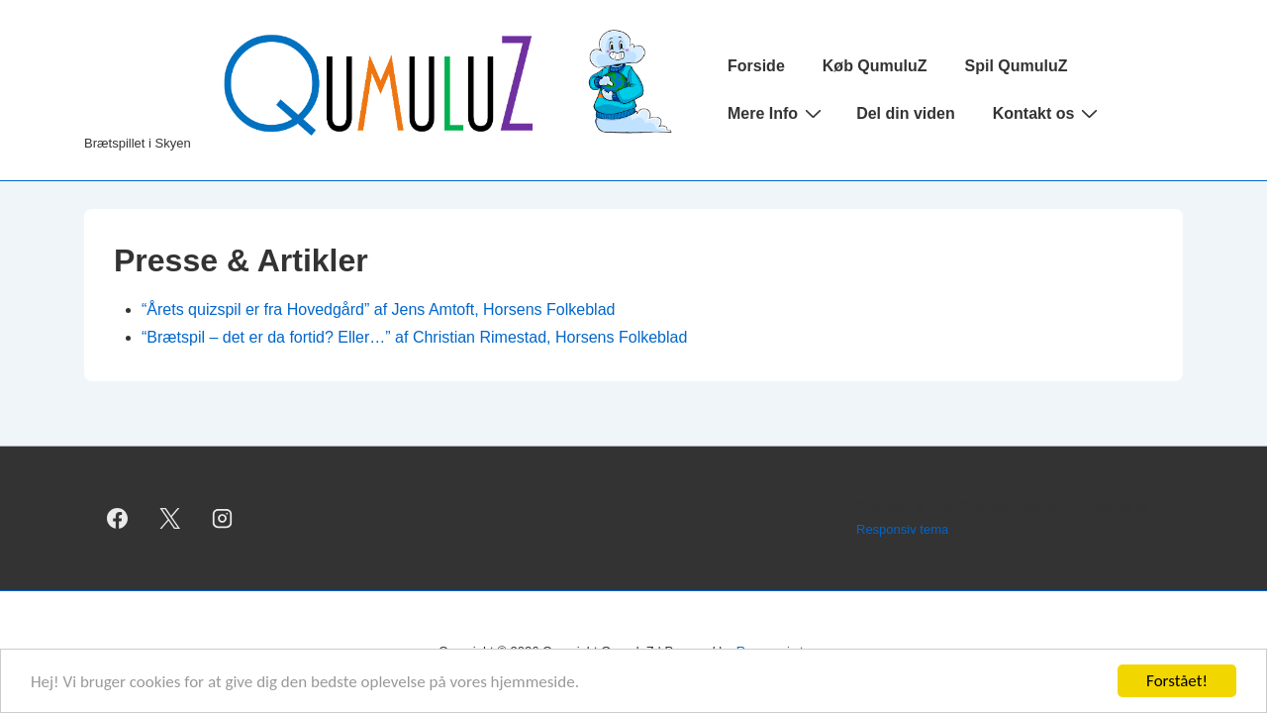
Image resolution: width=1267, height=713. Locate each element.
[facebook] (118, 519)
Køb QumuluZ (875, 65)
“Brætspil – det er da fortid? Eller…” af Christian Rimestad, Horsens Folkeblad (414, 337)
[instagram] (223, 519)
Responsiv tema (902, 529)
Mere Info (777, 113)
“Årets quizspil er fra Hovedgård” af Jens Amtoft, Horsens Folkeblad (378, 309)
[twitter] (170, 519)
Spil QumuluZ (1016, 65)
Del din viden (905, 113)
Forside (756, 65)
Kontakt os (1048, 113)
